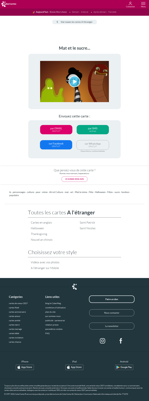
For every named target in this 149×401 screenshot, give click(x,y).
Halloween (37, 228)
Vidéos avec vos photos (45, 262)
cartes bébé (14, 333)
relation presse (51, 325)
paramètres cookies (53, 329)
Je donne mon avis (74, 179)
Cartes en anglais (41, 222)
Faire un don (111, 299)
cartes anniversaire (17, 312)
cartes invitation (16, 338)
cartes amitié (14, 320)
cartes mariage (15, 329)
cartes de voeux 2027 (18, 303)
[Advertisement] (11, 88)
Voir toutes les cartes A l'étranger (75, 22)
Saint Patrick (87, 222)
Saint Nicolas (88, 228)
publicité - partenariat (55, 320)
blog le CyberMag (53, 303)
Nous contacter (111, 312)
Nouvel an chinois (42, 239)
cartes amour (14, 316)
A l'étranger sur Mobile (45, 268)
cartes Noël (14, 307)
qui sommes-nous (53, 316)
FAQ (47, 333)
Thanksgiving (39, 234)
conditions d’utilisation (55, 307)
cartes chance (15, 342)
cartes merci (14, 325)
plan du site (50, 312)
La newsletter (111, 326)
